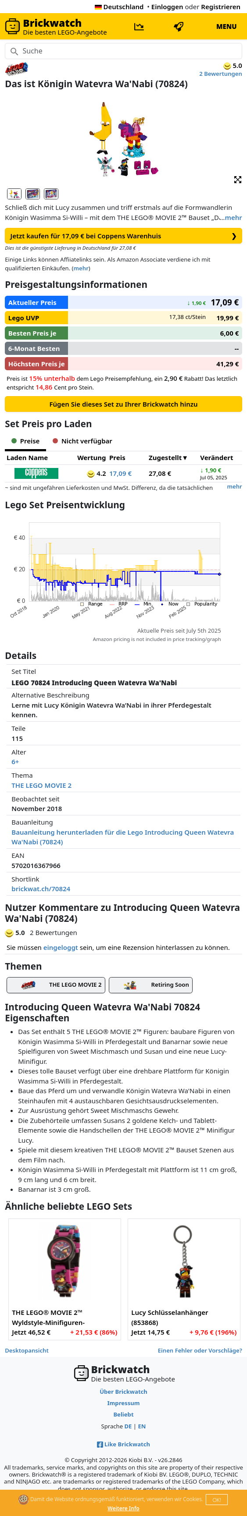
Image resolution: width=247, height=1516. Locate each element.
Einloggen (167, 6)
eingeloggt (60, 947)
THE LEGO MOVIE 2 (41, 785)
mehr (233, 217)
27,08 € (160, 473)
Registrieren (220, 6)
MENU (226, 26)
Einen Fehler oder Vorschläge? (200, 1350)
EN (142, 1426)
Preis (117, 457)
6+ (15, 761)
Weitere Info (123, 1508)
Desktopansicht (27, 1350)
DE (128, 1426)
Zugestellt (165, 457)
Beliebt (123, 1414)
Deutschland (119, 6)
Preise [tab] (25, 440)
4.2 (96, 473)
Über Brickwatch (123, 1392)
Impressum (123, 1403)
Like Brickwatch (123, 1444)
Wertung (91, 457)
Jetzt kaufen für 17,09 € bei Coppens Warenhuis (124, 236)
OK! (216, 1500)
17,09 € (120, 473)
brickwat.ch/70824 (40, 888)
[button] (237, 179)
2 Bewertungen (220, 74)
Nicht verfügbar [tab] (82, 440)
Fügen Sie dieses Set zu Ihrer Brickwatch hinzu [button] (123, 404)
